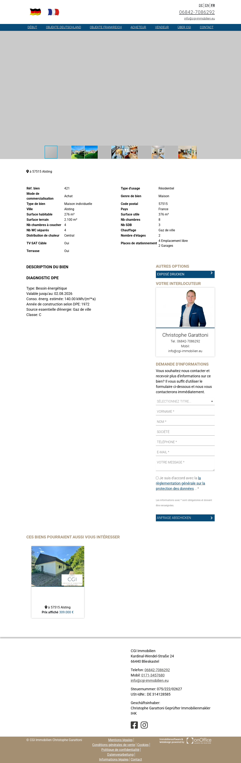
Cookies (143, 745)
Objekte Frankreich (106, 27)
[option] (57, 582)
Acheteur (138, 27)
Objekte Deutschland (63, 27)
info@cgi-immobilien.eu (199, 18)
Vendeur (162, 27)
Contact (206, 27)
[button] (193, 34)
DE (201, 5)
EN (207, 5)
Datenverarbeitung (120, 755)
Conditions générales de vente (113, 745)
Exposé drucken (170, 274)
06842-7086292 (197, 12)
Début (32, 27)
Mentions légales (120, 740)
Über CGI (184, 27)
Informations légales (114, 759)
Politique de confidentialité (120, 750)
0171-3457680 (153, 675)
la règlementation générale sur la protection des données (180, 483)
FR (213, 5)
